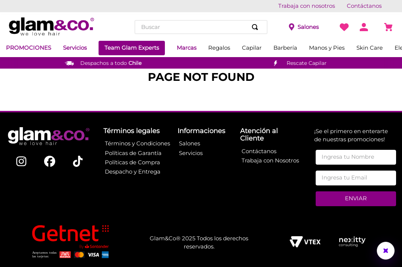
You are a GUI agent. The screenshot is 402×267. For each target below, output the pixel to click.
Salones (308, 27)
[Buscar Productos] (256, 27)
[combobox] (200, 27)
